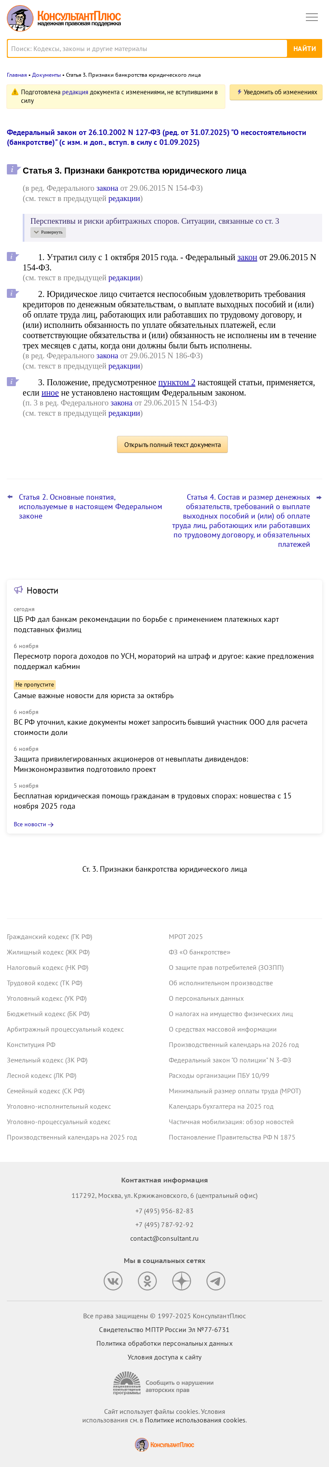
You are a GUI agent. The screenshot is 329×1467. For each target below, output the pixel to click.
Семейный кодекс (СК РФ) (45, 1090)
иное (50, 392)
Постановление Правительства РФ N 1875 (232, 1137)
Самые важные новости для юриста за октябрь (93, 695)
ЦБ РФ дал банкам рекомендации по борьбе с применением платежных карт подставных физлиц (146, 624)
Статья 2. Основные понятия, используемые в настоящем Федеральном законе (90, 506)
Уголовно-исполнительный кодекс (59, 1106)
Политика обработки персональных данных (164, 1343)
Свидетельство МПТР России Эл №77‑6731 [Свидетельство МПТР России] (164, 1329)
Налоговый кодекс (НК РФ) (47, 967)
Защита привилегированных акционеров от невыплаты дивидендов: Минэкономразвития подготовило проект (131, 764)
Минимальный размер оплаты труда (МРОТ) (235, 1090)
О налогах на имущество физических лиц (231, 1013)
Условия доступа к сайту (164, 1357)
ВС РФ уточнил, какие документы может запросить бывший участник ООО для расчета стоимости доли (161, 727)
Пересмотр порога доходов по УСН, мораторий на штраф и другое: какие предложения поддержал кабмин (164, 661)
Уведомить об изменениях (280, 92)
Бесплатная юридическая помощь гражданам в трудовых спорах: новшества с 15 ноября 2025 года (153, 801)
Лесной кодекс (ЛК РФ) (41, 1075)
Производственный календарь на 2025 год (72, 1137)
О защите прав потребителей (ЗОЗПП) (226, 967)
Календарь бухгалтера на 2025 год (221, 1106)
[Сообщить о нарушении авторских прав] (164, 1383)
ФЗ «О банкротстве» (199, 952)
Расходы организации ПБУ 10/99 (219, 1075)
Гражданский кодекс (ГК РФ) (49, 936)
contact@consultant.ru (164, 1238)
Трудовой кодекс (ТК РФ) (44, 982)
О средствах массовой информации (223, 1029)
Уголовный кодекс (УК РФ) (47, 998)
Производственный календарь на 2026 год (234, 1044)
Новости (42, 590)
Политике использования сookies (195, 1420)
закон (247, 257)
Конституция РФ (31, 1044)
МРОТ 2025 (186, 936)
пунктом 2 (177, 382)
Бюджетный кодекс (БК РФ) (48, 1013)
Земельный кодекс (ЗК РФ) (47, 1060)
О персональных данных (206, 998)
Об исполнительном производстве (221, 982)
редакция (75, 92)
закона (107, 187)
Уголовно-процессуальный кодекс (59, 1121)
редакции (124, 198)
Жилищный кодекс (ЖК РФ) (48, 952)
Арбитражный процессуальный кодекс (65, 1029)
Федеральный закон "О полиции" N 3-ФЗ (230, 1060)
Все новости (30, 824)
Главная (17, 75)
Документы (46, 75)
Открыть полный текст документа (172, 444)
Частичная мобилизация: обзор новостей (231, 1121)
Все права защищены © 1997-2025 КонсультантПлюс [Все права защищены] (164, 1315)
